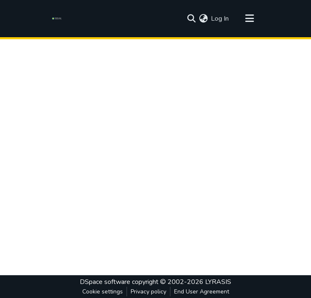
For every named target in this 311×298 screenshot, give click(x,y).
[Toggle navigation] (249, 18)
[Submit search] (191, 19)
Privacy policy (148, 292)
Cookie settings (102, 292)
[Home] (58, 18)
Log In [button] (220, 18)
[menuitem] (203, 19)
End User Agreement (201, 292)
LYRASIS (218, 281)
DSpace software (105, 281)
